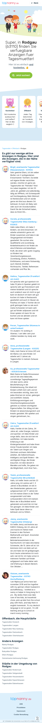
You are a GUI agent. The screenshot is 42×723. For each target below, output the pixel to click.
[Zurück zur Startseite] (10, 3)
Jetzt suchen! (21, 75)
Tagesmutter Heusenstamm (13, 677)
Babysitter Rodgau (9, 651)
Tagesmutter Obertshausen (13, 636)
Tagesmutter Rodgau (10, 648)
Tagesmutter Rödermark (11, 670)
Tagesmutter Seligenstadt (12, 673)
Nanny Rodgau (8, 645)
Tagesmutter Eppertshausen (13, 680)
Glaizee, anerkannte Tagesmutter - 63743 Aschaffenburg (20, 576)
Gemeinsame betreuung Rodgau (15, 658)
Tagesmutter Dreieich (10, 622)
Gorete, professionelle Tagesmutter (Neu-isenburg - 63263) (24, 222)
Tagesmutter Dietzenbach (12, 632)
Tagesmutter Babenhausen (12, 683)
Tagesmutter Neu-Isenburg (12, 629)
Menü (34, 3)
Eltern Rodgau (7, 655)
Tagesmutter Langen (10, 625)
